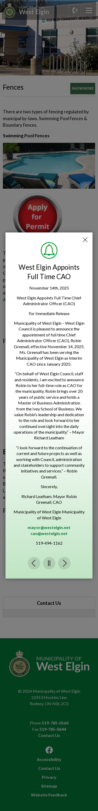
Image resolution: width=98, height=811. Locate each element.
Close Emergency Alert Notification (85, 240)
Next (64, 563)
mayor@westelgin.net (49, 527)
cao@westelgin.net (49, 533)
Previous (34, 563)
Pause (49, 563)
